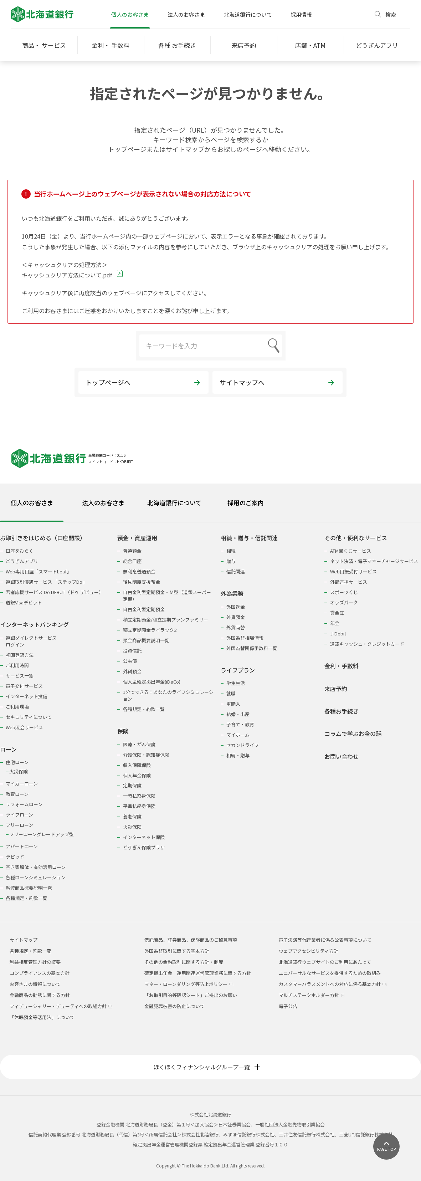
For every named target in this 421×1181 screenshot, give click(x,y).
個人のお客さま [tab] (32, 502)
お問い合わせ (341, 756)
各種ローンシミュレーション (36, 877)
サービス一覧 (20, 675)
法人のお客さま (186, 14)
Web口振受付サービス (353, 571)
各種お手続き (341, 711)
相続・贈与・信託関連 (249, 538)
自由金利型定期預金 (144, 609)
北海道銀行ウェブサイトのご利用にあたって (325, 961)
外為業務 (232, 593)
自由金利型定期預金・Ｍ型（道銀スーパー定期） (167, 595)
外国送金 (235, 606)
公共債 (130, 661)
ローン (8, 749)
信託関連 (235, 571)
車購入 (233, 703)
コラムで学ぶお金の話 (352, 733)
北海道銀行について (248, 14)
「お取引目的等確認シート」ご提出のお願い (190, 995)
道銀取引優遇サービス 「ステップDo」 (46, 581)
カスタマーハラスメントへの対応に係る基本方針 (332, 984)
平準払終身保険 (139, 806)
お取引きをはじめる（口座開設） (43, 538)
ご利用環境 (17, 706)
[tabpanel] (210, 713)
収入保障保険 (137, 765)
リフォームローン (24, 804)
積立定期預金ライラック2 (149, 630)
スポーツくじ (344, 592)
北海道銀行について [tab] (174, 502)
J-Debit (338, 633)
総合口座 (132, 561)
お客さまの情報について (35, 984)
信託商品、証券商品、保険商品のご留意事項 (190, 939)
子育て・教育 (240, 724)
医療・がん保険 (139, 744)
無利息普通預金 (139, 571)
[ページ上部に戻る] (386, 1146)
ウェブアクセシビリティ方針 (308, 950)
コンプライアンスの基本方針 (40, 973)
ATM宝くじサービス (350, 550)
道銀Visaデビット (24, 602)
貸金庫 (337, 612)
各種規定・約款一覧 (26, 898)
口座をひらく (20, 550)
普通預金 (132, 550)
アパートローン (22, 846)
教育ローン (17, 794)
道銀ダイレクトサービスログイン (31, 641)
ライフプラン (238, 670)
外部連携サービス (348, 581)
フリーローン (19, 825)
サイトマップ (23, 939)
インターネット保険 (144, 837)
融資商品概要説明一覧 (29, 887)
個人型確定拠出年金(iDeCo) (151, 681)
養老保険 (132, 816)
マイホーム (238, 734)
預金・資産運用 (137, 538)
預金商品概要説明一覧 (146, 640)
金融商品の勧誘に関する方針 (40, 995)
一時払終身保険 (139, 795)
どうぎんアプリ (22, 561)
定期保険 (132, 785)
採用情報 (301, 14)
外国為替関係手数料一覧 (251, 648)
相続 (231, 550)
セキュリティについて (29, 717)
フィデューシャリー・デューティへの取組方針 (61, 1006)
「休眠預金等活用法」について (42, 1017)
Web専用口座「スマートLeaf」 (38, 571)
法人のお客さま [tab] (103, 502)
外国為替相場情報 (244, 637)
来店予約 (335, 688)
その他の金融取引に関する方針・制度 (183, 961)
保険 (123, 731)
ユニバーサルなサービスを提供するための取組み (330, 973)
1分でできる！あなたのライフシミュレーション (168, 695)
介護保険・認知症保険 (146, 754)
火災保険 (18, 771)
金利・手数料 (341, 666)
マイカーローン (22, 783)
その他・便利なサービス (355, 538)
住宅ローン (17, 762)
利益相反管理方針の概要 (35, 961)
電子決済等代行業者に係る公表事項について (325, 939)
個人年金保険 (137, 775)
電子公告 (288, 1006)
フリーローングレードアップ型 (41, 834)
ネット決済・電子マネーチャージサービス (374, 561)
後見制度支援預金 (141, 581)
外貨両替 (235, 627)
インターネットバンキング (34, 624)
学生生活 (235, 683)
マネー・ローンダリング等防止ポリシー (188, 984)
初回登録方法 (20, 654)
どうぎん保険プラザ (144, 847)
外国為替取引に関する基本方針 (176, 950)
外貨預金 (132, 671)
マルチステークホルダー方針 (312, 995)
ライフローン (19, 814)
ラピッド (15, 856)
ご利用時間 (17, 665)
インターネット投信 (26, 696)
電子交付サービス (24, 685)
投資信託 (132, 650)
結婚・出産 (238, 714)
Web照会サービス (24, 727)
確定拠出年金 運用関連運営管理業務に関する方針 (197, 973)
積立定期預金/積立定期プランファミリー (165, 619)
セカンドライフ (242, 745)
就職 (231, 693)
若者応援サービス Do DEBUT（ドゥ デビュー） (54, 592)
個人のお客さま (130, 14)
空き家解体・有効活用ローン (36, 867)
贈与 (231, 561)
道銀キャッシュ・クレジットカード (367, 643)
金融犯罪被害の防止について (174, 1006)
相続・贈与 (238, 755)
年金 (334, 623)
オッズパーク (344, 602)
